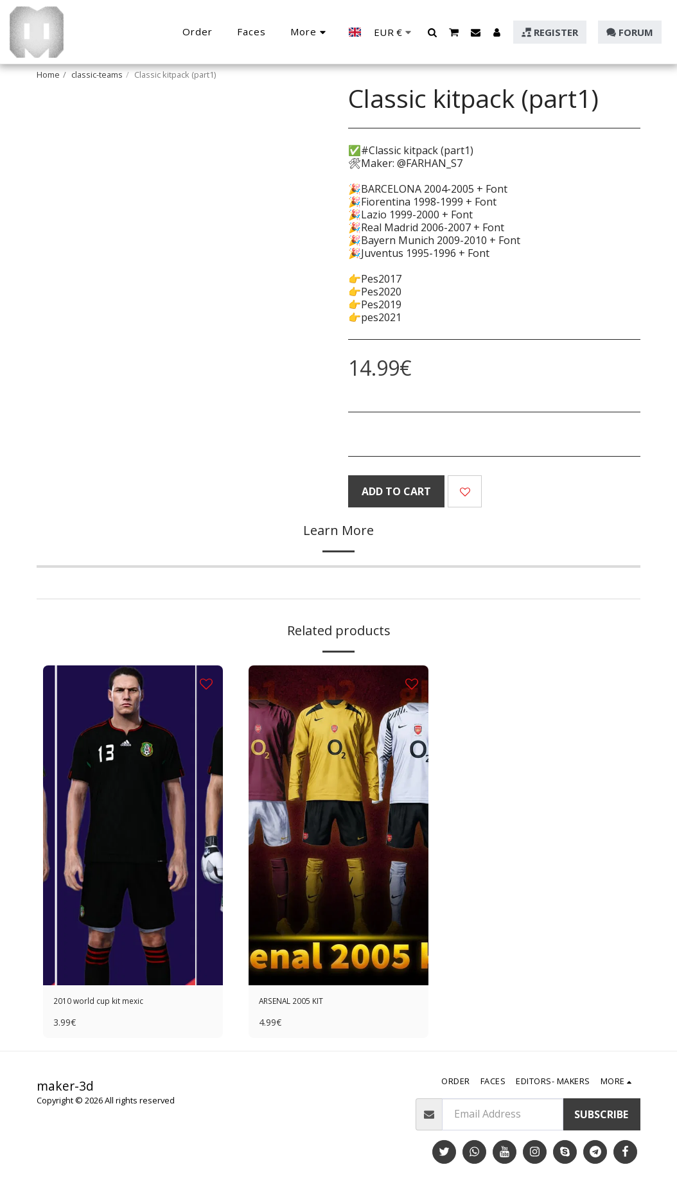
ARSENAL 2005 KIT (304, 1003)
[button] (433, 32)
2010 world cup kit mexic (111, 1003)
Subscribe (601, 1118)
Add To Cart (396, 491)
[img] (133, 825)
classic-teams (97, 74)
